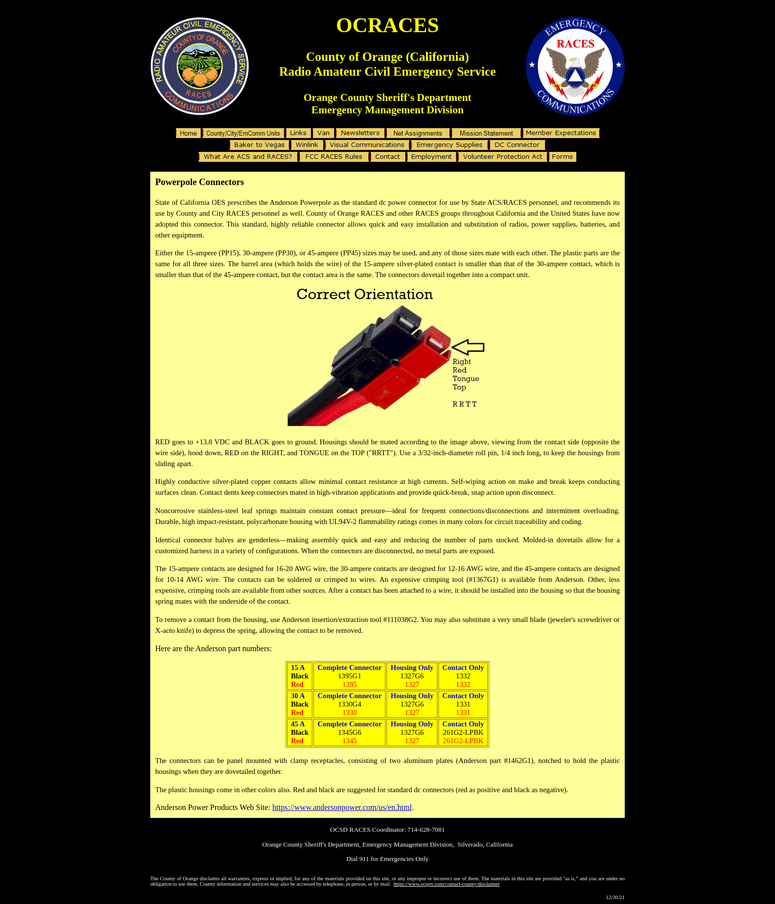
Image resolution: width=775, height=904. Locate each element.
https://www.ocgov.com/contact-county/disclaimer (446, 884)
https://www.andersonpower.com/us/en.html (342, 807)
